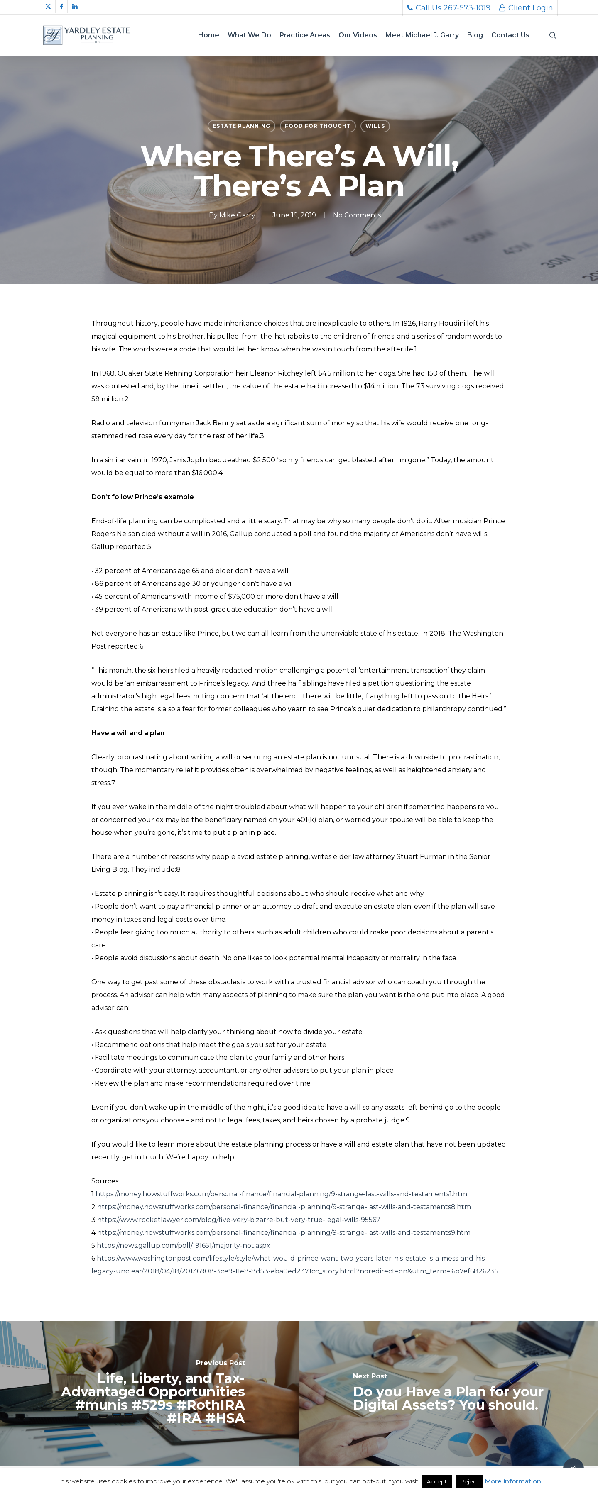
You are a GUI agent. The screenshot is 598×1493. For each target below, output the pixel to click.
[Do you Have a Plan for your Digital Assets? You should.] (448, 1393)
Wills (375, 126)
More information (513, 1481)
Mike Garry (237, 215)
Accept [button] (437, 1481)
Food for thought (318, 126)
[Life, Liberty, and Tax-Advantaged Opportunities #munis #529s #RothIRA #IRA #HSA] (149, 1393)
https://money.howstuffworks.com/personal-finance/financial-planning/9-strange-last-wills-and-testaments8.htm (284, 1207)
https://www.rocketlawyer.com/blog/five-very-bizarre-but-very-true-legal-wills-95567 (238, 1220)
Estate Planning (241, 126)
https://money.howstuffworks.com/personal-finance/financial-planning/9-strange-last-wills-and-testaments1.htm (281, 1194)
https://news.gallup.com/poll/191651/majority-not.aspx (183, 1245)
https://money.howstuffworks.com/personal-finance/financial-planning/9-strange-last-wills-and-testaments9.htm (284, 1233)
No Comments (357, 215)
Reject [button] (469, 1481)
